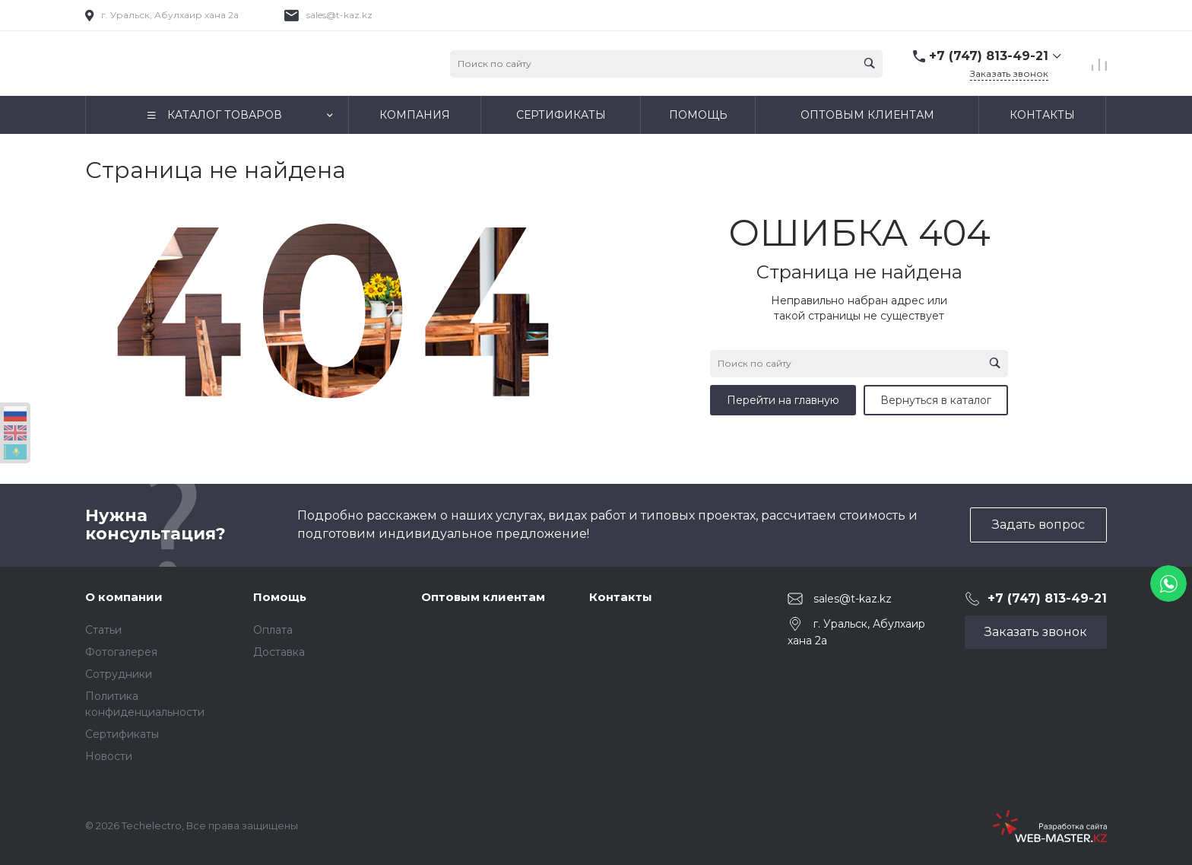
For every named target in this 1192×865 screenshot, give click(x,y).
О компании (124, 597)
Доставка (279, 652)
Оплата (273, 630)
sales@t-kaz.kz (339, 15)
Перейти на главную (783, 400)
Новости (108, 756)
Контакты (620, 597)
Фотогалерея (121, 652)
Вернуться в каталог (935, 400)
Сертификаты (122, 734)
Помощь (279, 597)
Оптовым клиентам (483, 597)
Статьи (103, 630)
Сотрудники (118, 674)
